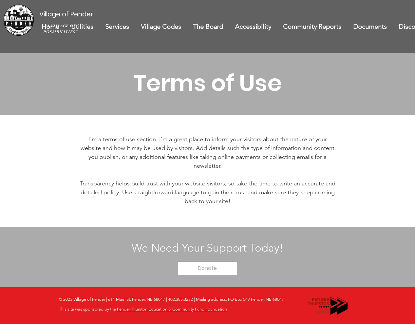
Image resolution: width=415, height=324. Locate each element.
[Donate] (207, 268)
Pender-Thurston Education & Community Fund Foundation (172, 309)
